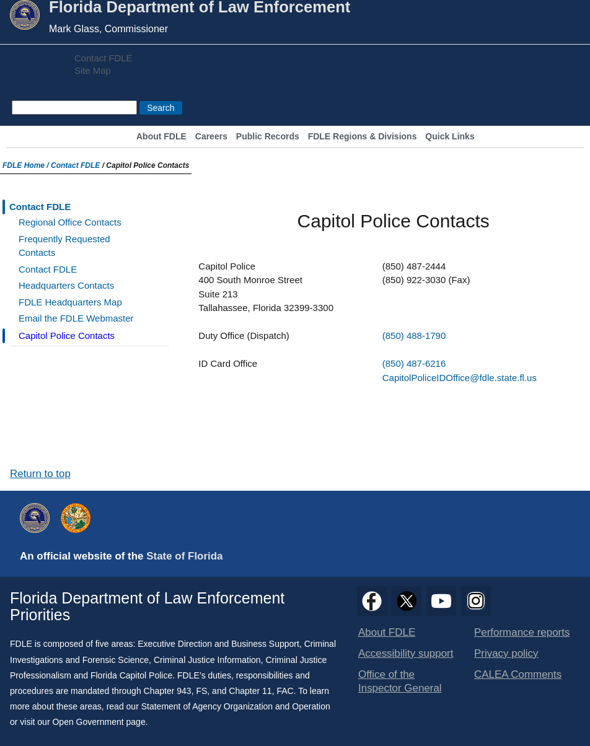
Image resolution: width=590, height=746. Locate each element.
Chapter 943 (168, 691)
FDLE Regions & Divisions (362, 136)
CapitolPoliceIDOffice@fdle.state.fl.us (459, 377)
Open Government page (98, 722)
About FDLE (161, 136)
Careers (211, 136)
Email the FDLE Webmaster (76, 318)
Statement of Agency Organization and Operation (235, 706)
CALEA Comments (517, 674)
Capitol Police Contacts (67, 335)
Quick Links (449, 136)
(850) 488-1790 (414, 335)
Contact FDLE (103, 58)
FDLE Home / (26, 165)
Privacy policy (506, 653)
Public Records (267, 136)
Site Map (92, 71)
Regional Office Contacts (70, 222)
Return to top (40, 474)
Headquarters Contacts (66, 285)
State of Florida (184, 556)
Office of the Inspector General (400, 681)
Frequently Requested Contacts (64, 246)
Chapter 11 (250, 691)
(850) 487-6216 (414, 363)
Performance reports (522, 632)
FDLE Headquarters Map (70, 302)
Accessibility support (405, 653)
